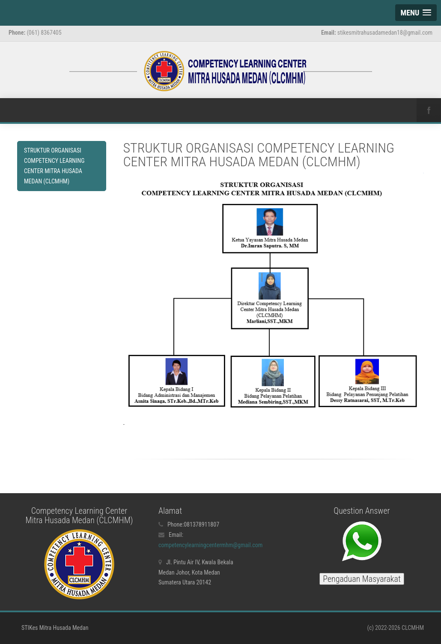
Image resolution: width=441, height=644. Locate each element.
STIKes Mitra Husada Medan (54, 627)
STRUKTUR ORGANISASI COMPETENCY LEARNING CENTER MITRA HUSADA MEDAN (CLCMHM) (54, 165)
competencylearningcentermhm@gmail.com (210, 545)
